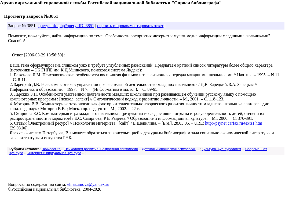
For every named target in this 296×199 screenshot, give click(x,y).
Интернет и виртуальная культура (54, 153)
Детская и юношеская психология (169, 149)
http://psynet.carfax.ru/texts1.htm (233, 123)
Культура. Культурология (221, 149)
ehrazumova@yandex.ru (88, 184)
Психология (51, 149)
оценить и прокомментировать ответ (130, 25)
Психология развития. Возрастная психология (101, 149)
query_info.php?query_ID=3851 (66, 25)
